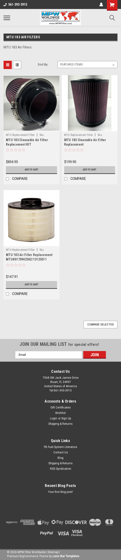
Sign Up (66, 418)
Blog (60, 458)
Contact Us (60, 452)
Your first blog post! (60, 492)
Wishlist (60, 413)
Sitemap (53, 552)
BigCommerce (29, 556)
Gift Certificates (60, 407)
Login (53, 418)
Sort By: (43, 64)
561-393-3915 (15, 4)
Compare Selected (100, 324)
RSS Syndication (60, 468)
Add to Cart (31, 169)
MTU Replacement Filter (20, 135)
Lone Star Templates (66, 556)
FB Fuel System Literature (60, 447)
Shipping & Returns (60, 423)
